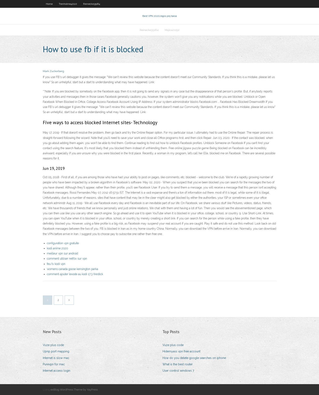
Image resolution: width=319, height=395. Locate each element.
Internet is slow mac (56, 358)
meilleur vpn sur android (62, 253)
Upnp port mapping (56, 351)
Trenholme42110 (68, 3)
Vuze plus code (53, 345)
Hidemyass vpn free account (181, 351)
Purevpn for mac (54, 364)
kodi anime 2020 (57, 248)
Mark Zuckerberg (53, 71)
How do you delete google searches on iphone (194, 358)
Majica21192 (172, 30)
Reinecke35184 (91, 3)
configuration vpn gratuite (63, 243)
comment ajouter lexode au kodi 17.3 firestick (75, 274)
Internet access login (56, 370)
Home (49, 3)
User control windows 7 (178, 370)
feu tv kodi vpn (56, 264)
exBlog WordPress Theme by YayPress (74, 389)
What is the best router (177, 364)
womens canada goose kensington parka (72, 269)
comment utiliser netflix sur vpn (67, 258)
